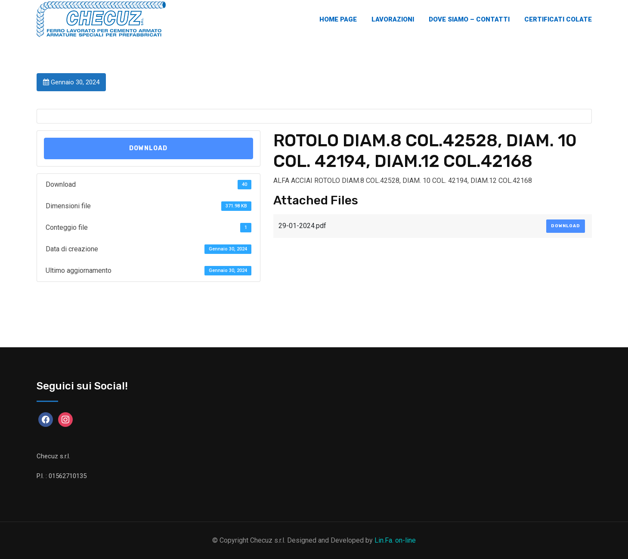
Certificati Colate (558, 19)
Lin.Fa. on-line (395, 540)
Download (148, 148)
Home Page (338, 19)
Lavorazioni (392, 19)
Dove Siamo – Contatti (469, 19)
